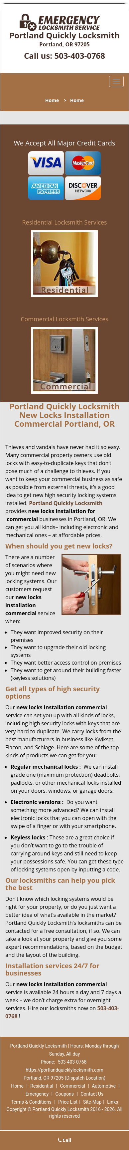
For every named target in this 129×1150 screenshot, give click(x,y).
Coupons (64, 1094)
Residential (41, 1086)
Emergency (37, 1094)
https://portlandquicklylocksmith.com (64, 1070)
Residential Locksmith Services (64, 222)
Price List (67, 1102)
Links (112, 1102)
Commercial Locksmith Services (64, 319)
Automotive (104, 1086)
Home (52, 100)
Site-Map (92, 1102)
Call (64, 1140)
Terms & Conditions (31, 1102)
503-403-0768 (79, 55)
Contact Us (91, 1094)
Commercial (72, 1086)
